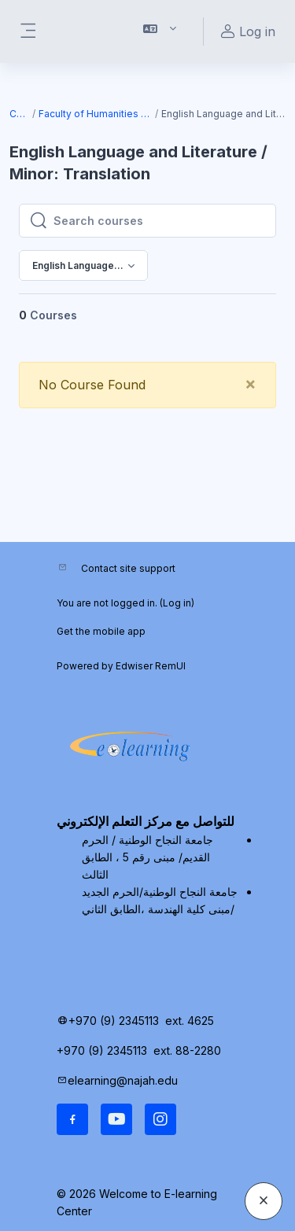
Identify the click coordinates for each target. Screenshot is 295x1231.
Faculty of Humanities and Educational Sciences (96, 114)
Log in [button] (245, 32)
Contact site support (128, 568)
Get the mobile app (101, 631)
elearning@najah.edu (123, 1080)
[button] (160, 31)
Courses (20, 114)
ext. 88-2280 (188, 1050)
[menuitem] (230, 324)
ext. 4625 (191, 1020)
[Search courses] (159, 221)
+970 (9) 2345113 (113, 1020)
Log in (177, 603)
